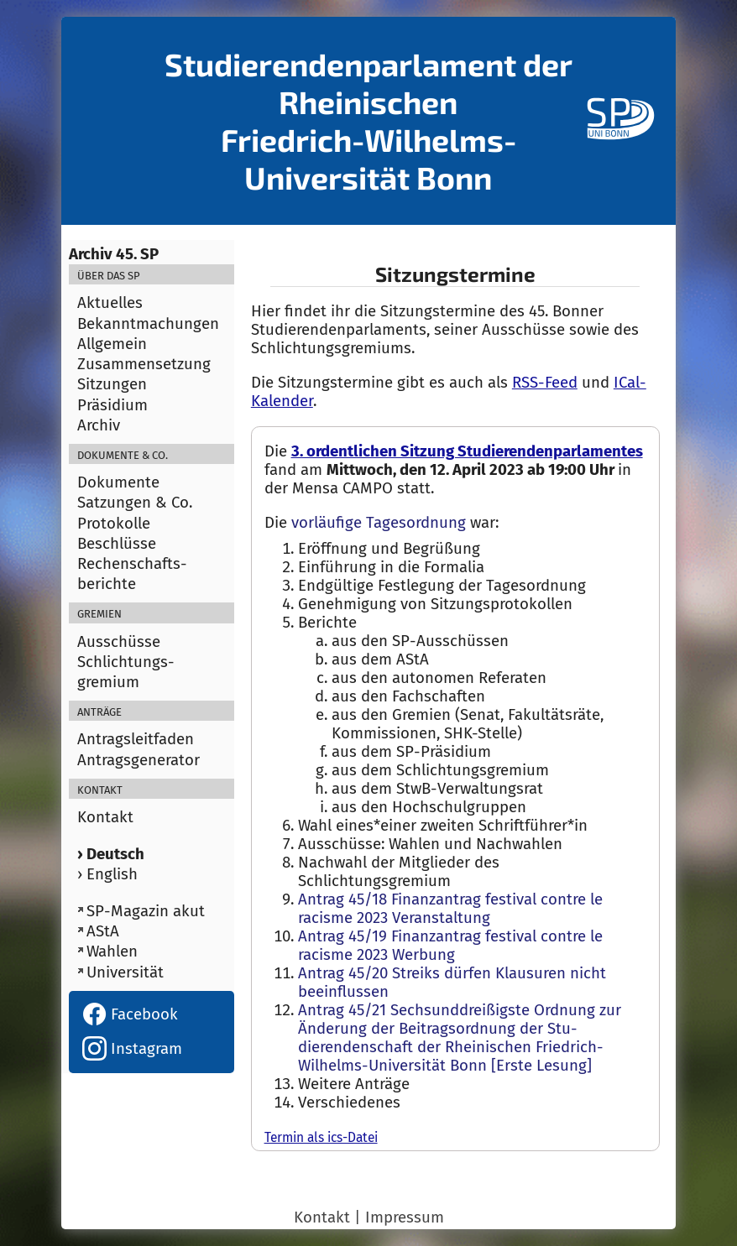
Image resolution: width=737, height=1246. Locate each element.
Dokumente (118, 482)
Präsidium (112, 405)
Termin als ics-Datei (321, 1137)
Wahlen (112, 951)
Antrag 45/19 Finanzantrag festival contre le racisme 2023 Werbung (450, 945)
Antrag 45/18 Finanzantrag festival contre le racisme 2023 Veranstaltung (450, 908)
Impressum (404, 1217)
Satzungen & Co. (134, 502)
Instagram (132, 1049)
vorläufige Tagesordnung (378, 523)
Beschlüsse (116, 543)
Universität (125, 972)
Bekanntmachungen (148, 324)
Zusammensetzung (144, 364)
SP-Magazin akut (145, 911)
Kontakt (105, 817)
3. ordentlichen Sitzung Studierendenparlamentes (467, 451)
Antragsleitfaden (135, 739)
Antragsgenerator (138, 760)
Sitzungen (112, 384)
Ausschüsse (118, 642)
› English (107, 874)
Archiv (98, 425)
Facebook (130, 1014)
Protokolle (113, 523)
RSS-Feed (545, 382)
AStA (102, 931)
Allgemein (112, 344)
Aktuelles (110, 303)
